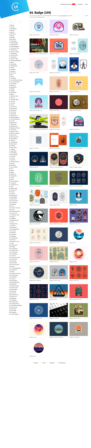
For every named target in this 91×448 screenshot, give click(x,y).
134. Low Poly (12, 255)
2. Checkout (12, 26)
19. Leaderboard (12, 57)
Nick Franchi (57, 148)
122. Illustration (12, 234)
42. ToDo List (12, 97)
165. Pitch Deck (12, 310)
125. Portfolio (12, 239)
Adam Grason (77, 318)
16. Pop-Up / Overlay (14, 51)
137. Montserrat (12, 261)
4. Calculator (12, 30)
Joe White (36, 148)
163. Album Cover (13, 307)
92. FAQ (11, 186)
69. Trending (12, 145)
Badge (51, 34)
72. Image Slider (12, 151)
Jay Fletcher (57, 53)
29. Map (11, 74)
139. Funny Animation (14, 264)
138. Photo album (13, 262)
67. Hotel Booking (13, 142)
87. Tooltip (11, 177)
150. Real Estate (12, 284)
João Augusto (57, 280)
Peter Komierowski (58, 223)
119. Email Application (14, 229)
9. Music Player (12, 39)
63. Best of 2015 (13, 135)
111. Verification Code (14, 215)
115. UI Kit (11, 222)
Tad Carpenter (37, 242)
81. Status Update (13, 167)
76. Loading (12, 158)
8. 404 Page (12, 37)
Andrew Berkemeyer (58, 167)
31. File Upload (12, 78)
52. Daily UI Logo (13, 115)
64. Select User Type (13, 136)
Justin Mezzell (37, 223)
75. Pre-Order (12, 156)
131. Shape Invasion (13, 250)
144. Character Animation (15, 273)
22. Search (11, 62)
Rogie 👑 (76, 34)
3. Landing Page (12, 28)
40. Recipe (11, 94)
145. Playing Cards (13, 275)
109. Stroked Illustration (14, 211)
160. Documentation (13, 301)
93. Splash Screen (13, 188)
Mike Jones (56, 186)
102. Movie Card (13, 199)
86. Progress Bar (13, 175)
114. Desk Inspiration (14, 220)
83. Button (11, 170)
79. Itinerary (11, 163)
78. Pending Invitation (14, 161)
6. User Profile (12, 34)
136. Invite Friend (13, 259)
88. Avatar (11, 179)
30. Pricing (11, 76)
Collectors (35, 362)
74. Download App (13, 154)
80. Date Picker (12, 165)
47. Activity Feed (13, 106)
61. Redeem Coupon (13, 131)
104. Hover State (13, 202)
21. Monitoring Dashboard (15, 60)
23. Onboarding (12, 64)
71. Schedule (12, 149)
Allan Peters (36, 34)
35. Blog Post (12, 85)
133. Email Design (13, 254)
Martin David (57, 204)
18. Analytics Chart (13, 55)
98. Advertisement (13, 195)
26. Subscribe (12, 69)
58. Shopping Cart (13, 126)
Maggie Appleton (78, 167)
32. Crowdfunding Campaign (15, 80)
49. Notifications (13, 110)
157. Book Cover (13, 296)
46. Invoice (11, 105)
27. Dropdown (12, 71)
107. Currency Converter (14, 207)
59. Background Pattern (14, 128)
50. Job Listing (12, 112)
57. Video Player (12, 124)
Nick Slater (56, 34)
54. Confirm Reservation (14, 119)
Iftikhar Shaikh (77, 72)
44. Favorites (12, 101)
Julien (75, 261)
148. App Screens (13, 280)
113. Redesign (12, 218)
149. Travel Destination (14, 282)
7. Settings (11, 35)
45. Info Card (12, 103)
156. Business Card (13, 294)
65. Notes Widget (13, 138)
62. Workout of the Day (14, 133)
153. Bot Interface (13, 289)
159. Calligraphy (13, 300)
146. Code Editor (13, 277)
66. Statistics (12, 140)
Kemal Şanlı (76, 129)
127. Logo (11, 243)
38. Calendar (12, 90)
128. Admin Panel (13, 245)
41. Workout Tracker (13, 96)
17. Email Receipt (13, 53)
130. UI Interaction (13, 248)
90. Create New (12, 183)
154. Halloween (12, 291)
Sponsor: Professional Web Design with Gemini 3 (41, 53)
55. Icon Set (12, 120)
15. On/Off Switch (13, 50)
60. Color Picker (12, 129)
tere (35, 356)
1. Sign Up (11, 25)
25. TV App (11, 67)
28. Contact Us (12, 73)
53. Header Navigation (14, 117)
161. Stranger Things (14, 303)
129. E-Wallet (12, 246)
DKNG (55, 299)
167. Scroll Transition (14, 314)
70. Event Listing (13, 147)
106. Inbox (11, 206)
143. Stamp (11, 271)
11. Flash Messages (13, 42)
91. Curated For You (13, 184)
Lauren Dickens (77, 110)
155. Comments (12, 293)
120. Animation (12, 230)
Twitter (43, 362)
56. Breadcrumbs (13, 122)
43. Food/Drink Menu (14, 99)
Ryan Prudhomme (38, 318)
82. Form (11, 168)
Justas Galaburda (78, 148)
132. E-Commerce (13, 252)
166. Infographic (13, 312)
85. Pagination (12, 174)
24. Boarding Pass (13, 65)
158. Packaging (12, 298)
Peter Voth (56, 261)
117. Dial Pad (12, 225)
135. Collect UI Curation (14, 257)
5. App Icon (11, 32)
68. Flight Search (13, 144)
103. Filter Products (13, 200)
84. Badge (11, 172)
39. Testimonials (12, 92)
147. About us (12, 278)
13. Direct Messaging (14, 46)
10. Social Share (12, 41)
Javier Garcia (37, 204)
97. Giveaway (12, 193)
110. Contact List (13, 213)
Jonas (75, 204)
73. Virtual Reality (13, 152)
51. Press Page (12, 113)
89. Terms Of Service (13, 181)
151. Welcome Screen (14, 285)
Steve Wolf (36, 72)
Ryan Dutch (36, 261)
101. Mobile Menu (13, 197)
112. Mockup (12, 216)
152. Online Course (13, 287)
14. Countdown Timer (14, 48)
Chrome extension (63, 15)
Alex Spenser (77, 53)
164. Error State (12, 309)
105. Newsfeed (12, 204)
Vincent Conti (77, 223)
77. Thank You (12, 160)
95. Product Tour (13, 190)
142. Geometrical (13, 270)
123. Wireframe (12, 236)
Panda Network (62, 362)
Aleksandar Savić (38, 110)
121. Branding (12, 232)
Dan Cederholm (37, 280)
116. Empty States (13, 223)
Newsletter (80, 4)
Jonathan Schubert (78, 186)
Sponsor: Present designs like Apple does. (39, 129)
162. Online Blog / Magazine (15, 305)
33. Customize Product (14, 81)
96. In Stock (12, 191)
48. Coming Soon (13, 108)
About (86, 4)
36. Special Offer (13, 87)
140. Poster (11, 266)
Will (75, 242)
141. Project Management (15, 268)
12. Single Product (13, 44)
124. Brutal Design (13, 238)
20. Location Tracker (13, 58)
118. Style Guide (13, 227)
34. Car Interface (13, 83)
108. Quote (11, 209)
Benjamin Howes (78, 299)
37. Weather (11, 89)
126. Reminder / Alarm (14, 241)
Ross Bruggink (37, 186)
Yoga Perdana (37, 91)
